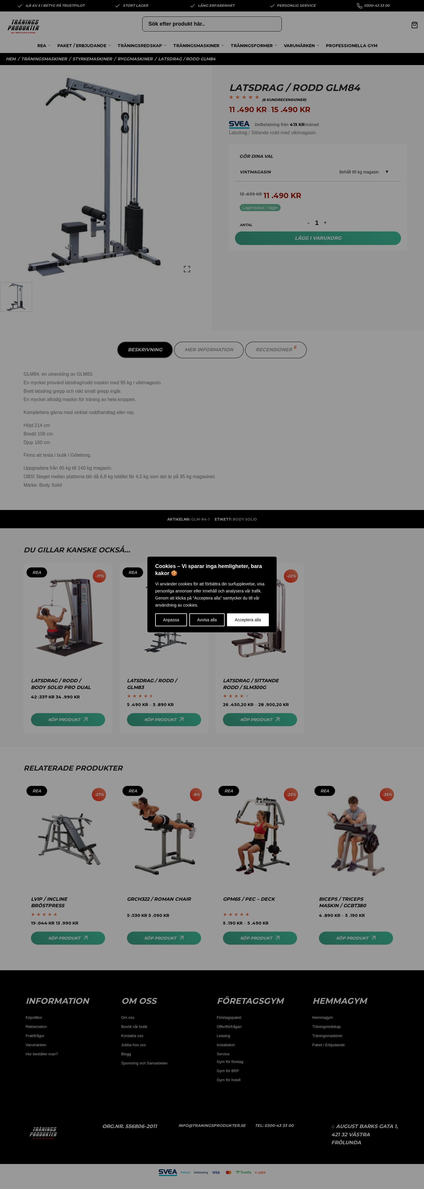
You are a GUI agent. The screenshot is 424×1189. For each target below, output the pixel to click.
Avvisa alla (207, 619)
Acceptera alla (248, 619)
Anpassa (171, 619)
